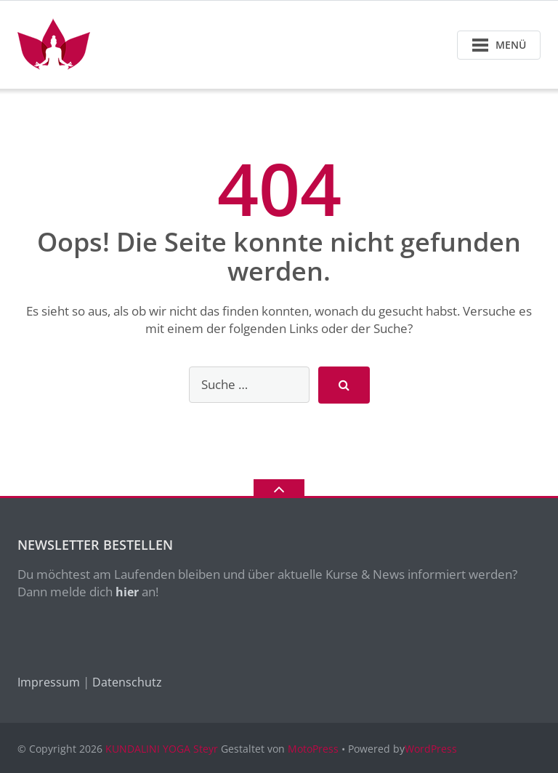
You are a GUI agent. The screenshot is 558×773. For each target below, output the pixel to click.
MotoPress (313, 749)
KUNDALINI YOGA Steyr (161, 749)
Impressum (48, 682)
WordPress (431, 749)
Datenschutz (127, 682)
